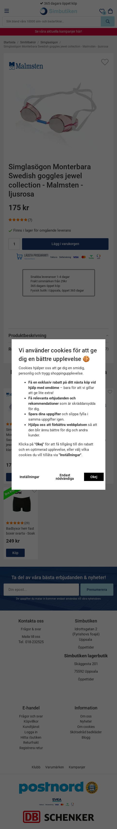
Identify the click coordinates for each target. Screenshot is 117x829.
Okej (93, 477)
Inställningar (29, 477)
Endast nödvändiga (65, 476)
